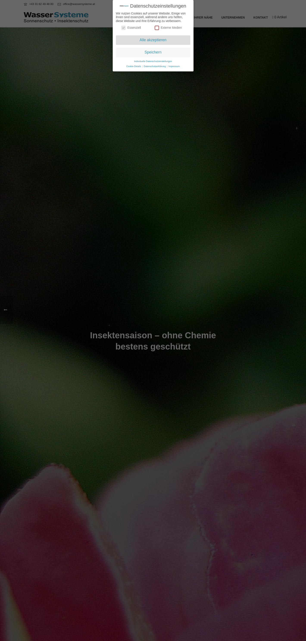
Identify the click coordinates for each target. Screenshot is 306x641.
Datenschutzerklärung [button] (155, 65)
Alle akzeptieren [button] (153, 39)
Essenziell (131, 27)
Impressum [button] (174, 65)
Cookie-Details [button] (134, 65)
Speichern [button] (153, 51)
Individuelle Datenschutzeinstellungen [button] (153, 60)
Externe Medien (168, 27)
